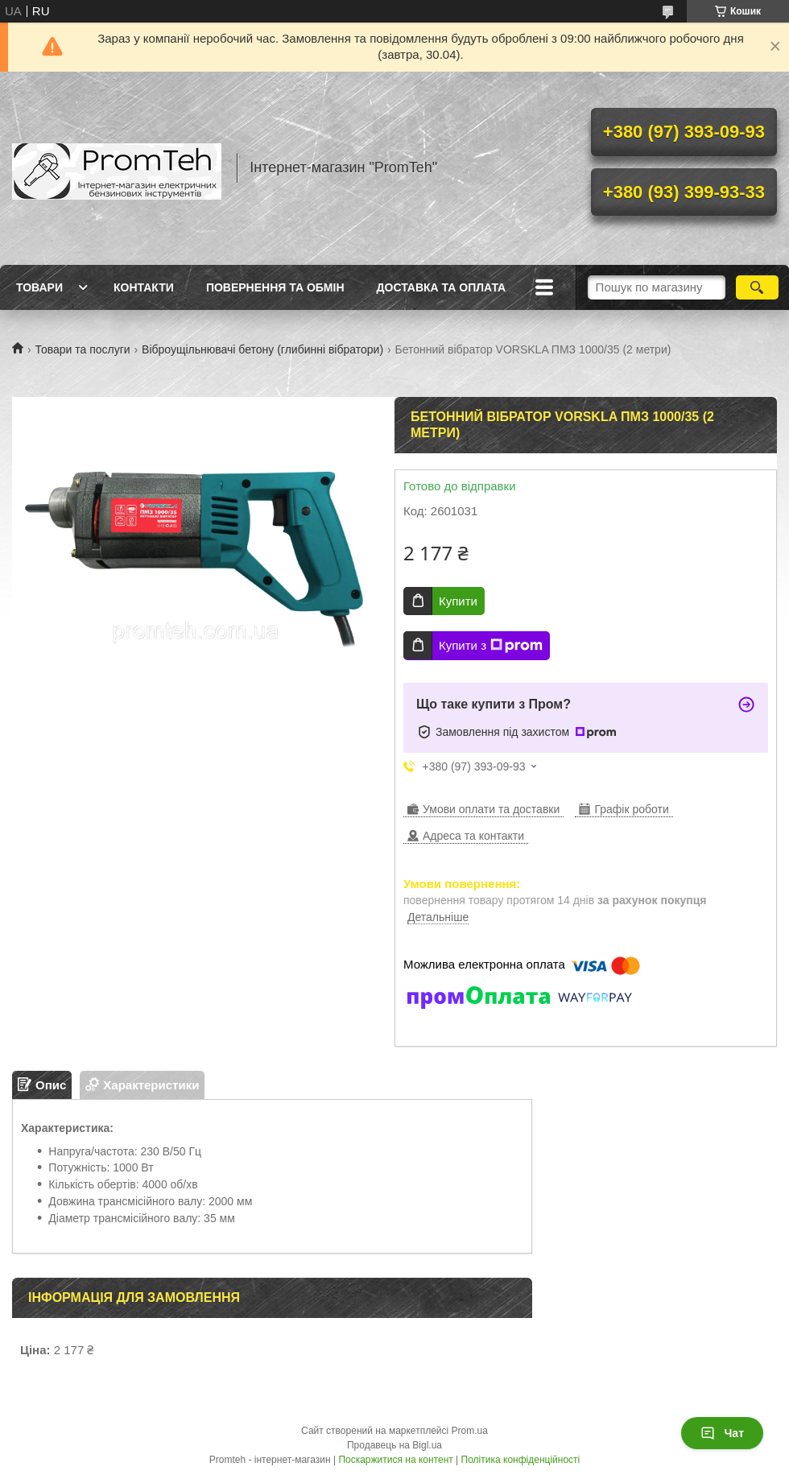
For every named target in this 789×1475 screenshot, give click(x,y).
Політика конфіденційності (520, 1459)
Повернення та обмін (275, 287)
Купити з (491, 645)
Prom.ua (470, 1430)
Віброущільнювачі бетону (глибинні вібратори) (262, 349)
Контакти (144, 287)
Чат (722, 1433)
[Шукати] (757, 287)
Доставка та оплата (441, 287)
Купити (458, 601)
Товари (39, 287)
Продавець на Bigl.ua (394, 1445)
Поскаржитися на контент (395, 1459)
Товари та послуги (82, 349)
